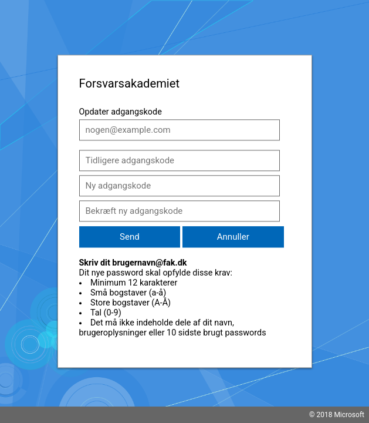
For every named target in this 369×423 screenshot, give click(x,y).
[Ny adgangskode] (179, 185)
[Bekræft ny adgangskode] (179, 210)
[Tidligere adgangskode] (179, 160)
